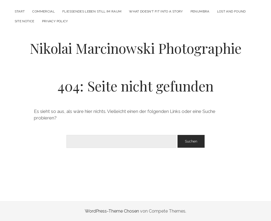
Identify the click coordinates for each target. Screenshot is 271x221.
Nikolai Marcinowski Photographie (135, 48)
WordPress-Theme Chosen (112, 211)
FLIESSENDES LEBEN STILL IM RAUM (91, 11)
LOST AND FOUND (231, 11)
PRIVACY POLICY (55, 21)
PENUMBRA (200, 11)
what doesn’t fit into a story (156, 11)
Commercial (43, 11)
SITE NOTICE (24, 21)
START (20, 11)
